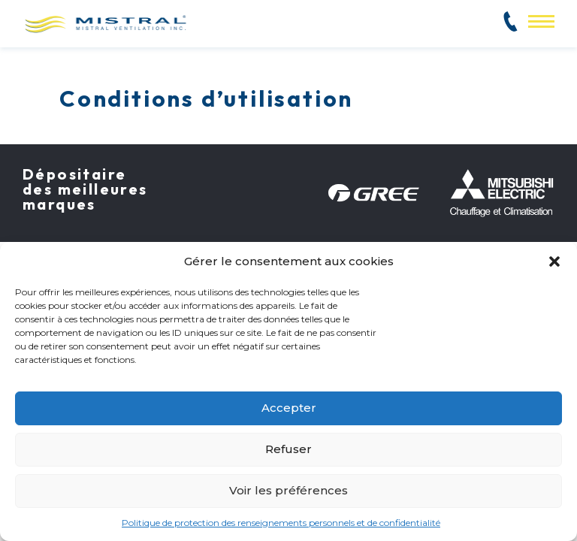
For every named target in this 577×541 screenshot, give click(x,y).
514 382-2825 (480, 28)
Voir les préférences (288, 490)
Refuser (288, 449)
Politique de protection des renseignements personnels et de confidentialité (281, 522)
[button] (554, 261)
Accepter (288, 407)
